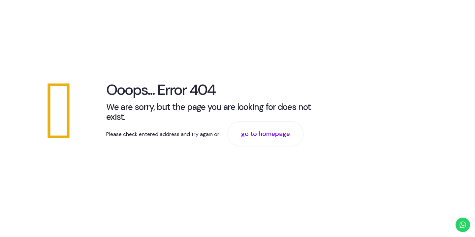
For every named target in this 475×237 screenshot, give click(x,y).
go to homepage (265, 134)
